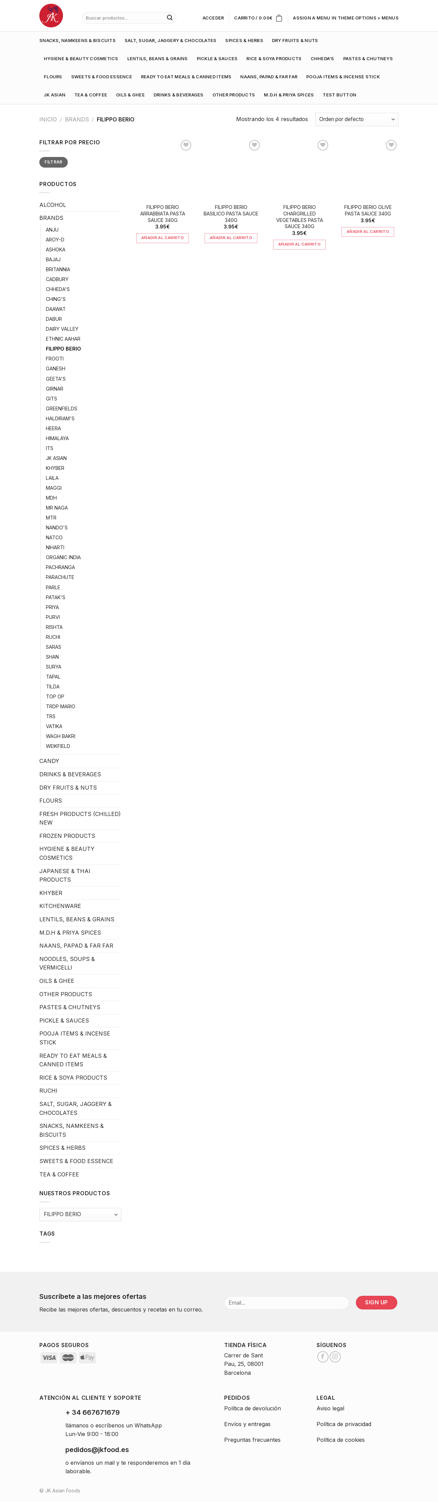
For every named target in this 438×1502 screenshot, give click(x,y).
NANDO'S (57, 527)
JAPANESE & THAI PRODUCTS (64, 875)
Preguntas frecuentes (252, 1439)
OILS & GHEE (130, 94)
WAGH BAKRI (60, 736)
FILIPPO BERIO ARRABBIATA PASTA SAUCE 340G (162, 213)
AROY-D (55, 239)
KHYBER (55, 468)
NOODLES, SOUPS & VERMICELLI (67, 963)
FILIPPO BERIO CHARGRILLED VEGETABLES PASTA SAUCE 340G (299, 216)
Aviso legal (330, 1408)
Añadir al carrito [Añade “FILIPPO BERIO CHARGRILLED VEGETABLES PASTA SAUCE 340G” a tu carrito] (299, 244)
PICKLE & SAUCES (217, 58)
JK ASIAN (54, 94)
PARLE (53, 587)
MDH (51, 498)
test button (339, 94)
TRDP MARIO (60, 706)
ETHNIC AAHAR (63, 339)
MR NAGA (57, 508)
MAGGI (54, 488)
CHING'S (56, 299)
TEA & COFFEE (90, 94)
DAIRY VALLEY (62, 329)
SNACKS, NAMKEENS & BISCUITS (77, 40)
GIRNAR (54, 389)
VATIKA (54, 726)
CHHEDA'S (58, 289)
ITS (49, 448)
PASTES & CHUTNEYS (368, 58)
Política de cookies (341, 1439)
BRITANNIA (58, 269)
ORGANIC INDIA (63, 557)
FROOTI (55, 358)
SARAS (53, 647)
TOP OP (55, 696)
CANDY (49, 760)
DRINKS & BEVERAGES (179, 94)
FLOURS (53, 76)
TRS (50, 716)
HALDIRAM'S (60, 418)
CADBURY (57, 279)
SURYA (53, 667)
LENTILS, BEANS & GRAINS (157, 58)
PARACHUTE (60, 577)
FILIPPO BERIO (63, 349)
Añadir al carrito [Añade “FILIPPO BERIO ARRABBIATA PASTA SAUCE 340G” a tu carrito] (162, 237)
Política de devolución (252, 1408)
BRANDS (77, 119)
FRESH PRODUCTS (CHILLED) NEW (80, 818)
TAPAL (53, 677)
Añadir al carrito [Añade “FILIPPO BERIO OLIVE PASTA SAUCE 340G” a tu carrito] (368, 231)
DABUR (54, 319)
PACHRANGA (60, 567)
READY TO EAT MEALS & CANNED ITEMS (186, 76)
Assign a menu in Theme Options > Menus (346, 18)
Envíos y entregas (247, 1424)
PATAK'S (55, 597)
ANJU (52, 230)
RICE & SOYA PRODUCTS (273, 58)
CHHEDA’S (322, 58)
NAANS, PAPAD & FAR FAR (268, 76)
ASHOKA (55, 249)
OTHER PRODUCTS (233, 94)
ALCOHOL (52, 204)
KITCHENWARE (60, 905)
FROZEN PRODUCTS (67, 835)
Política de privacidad (344, 1424)
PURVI (53, 617)
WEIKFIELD (58, 746)
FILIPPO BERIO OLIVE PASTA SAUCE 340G (368, 210)
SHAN (52, 657)
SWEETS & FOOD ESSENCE (101, 76)
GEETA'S (56, 379)
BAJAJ (53, 259)
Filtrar (53, 161)
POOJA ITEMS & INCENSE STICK (343, 76)
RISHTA (54, 627)
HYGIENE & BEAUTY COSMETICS (81, 58)
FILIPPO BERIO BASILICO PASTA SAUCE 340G (231, 213)
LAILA (52, 478)
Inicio (48, 119)
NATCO (54, 537)
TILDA (53, 686)
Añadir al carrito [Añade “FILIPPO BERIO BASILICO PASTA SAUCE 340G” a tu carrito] (231, 237)
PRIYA (52, 607)
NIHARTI (55, 547)
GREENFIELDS (61, 408)
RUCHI (53, 637)
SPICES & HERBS (244, 40)
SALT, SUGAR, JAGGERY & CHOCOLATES (170, 40)
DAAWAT (56, 309)
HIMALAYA (57, 438)
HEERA (53, 428)
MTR (51, 518)
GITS (51, 398)
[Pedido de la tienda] (357, 119)
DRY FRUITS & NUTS (295, 40)
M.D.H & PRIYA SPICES (289, 94)
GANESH (55, 368)
